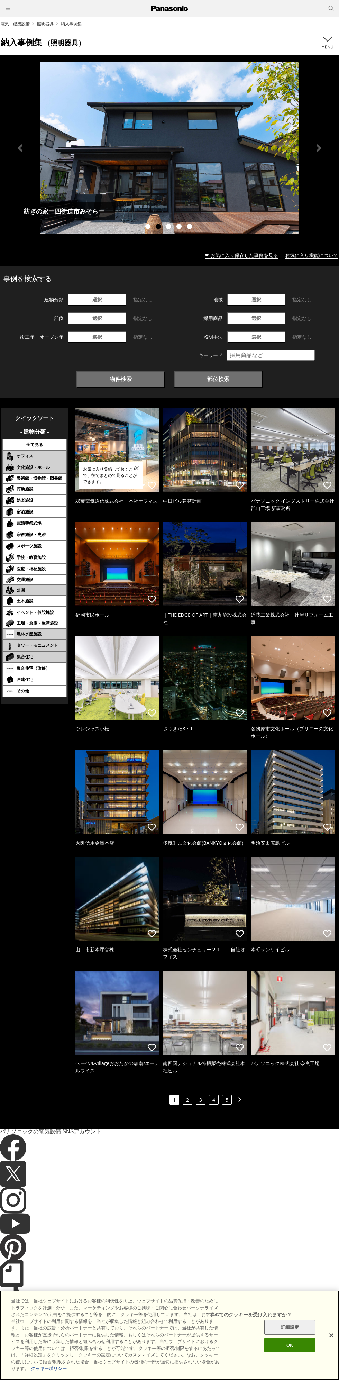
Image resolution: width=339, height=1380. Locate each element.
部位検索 (218, 379)
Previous (20, 148)
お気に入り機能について (311, 255)
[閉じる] (331, 1335)
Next (319, 148)
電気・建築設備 (15, 24)
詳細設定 (290, 1327)
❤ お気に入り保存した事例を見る (241, 255)
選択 (97, 299)
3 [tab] (169, 227)
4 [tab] (179, 227)
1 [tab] (148, 227)
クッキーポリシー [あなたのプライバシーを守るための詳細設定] (49, 1368)
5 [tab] (190, 227)
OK (289, 1345)
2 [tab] (159, 227)
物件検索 (121, 379)
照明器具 (45, 24)
